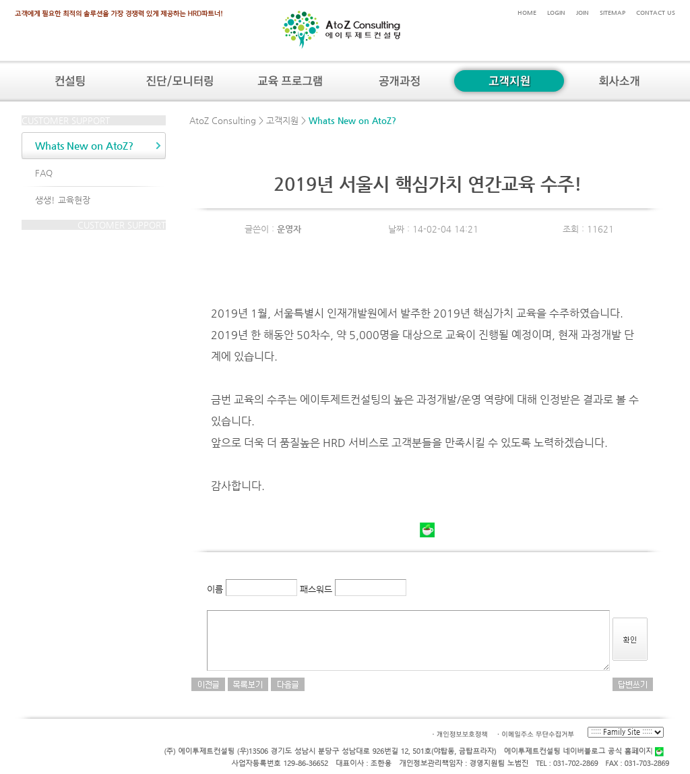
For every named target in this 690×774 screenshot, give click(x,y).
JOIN (582, 12)
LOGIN (556, 12)
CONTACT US (655, 12)
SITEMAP (612, 12)
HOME (527, 12)
